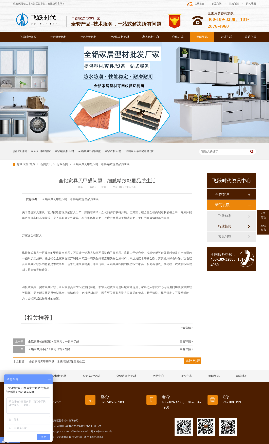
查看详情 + (186, 341)
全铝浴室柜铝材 (119, 36)
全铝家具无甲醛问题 (41, 361)
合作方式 (177, 36)
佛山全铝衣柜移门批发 (139, 151)
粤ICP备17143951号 (101, 431)
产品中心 (158, 375)
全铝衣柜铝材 (87, 36)
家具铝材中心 (150, 36)
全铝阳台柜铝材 (41, 151)
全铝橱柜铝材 (58, 36)
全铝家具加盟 (63, 437)
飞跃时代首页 (28, 36)
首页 (33, 164)
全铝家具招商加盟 (89, 151)
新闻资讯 (202, 36)
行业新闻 (63, 164)
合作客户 (222, 194)
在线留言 (199, 3)
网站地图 (251, 3)
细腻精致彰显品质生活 (71, 361)
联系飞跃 (216, 3)
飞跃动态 (224, 216)
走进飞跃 (226, 36)
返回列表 (192, 361)
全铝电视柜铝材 (64, 151)
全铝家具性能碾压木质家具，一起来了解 (53, 341)
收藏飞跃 (234, 3)
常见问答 (224, 236)
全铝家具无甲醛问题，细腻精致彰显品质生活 (101, 164)
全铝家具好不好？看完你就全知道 (49, 349)
